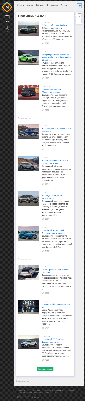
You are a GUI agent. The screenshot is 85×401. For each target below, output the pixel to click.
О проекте (21, 390)
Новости (20, 5)
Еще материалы (45, 369)
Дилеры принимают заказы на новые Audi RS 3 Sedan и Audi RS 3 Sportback (57, 57)
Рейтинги (40, 5)
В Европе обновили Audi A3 (54, 25)
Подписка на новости (54, 390)
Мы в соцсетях (52, 392)
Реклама (70, 390)
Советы (64, 5)
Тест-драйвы (52, 5)
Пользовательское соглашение (30, 392)
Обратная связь (35, 390)
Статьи (30, 5)
